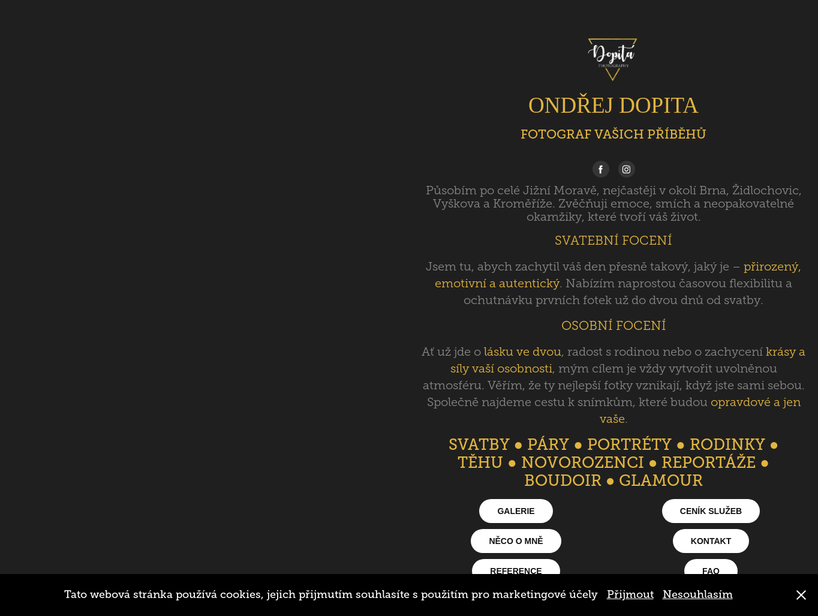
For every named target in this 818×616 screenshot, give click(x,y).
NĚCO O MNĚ (516, 541)
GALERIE (515, 511)
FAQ (711, 571)
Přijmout (630, 594)
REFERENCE (516, 571)
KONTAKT (711, 541)
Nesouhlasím (698, 594)
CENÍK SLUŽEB (711, 511)
